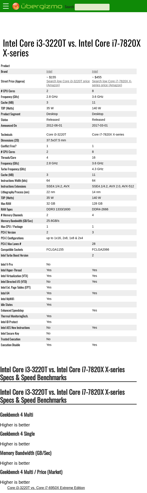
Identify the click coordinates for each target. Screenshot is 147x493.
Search (69, 6)
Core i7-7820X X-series (108, 65)
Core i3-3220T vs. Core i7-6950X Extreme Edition (46, 488)
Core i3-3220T (56, 65)
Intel (49, 71)
